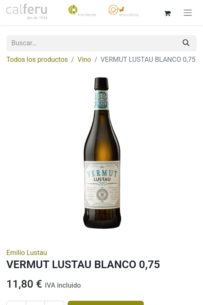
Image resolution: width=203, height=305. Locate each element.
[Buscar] (186, 43)
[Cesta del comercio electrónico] (167, 12)
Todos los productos (37, 59)
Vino (84, 59)
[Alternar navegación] (188, 12)
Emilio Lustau (26, 253)
